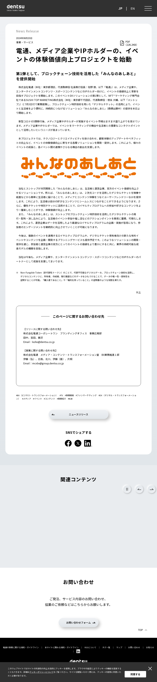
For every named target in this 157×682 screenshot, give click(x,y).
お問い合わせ (134, 647)
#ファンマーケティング (86, 395)
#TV (61, 395)
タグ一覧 (106, 647)
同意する (135, 674)
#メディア (26, 398)
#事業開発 (69, 395)
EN (133, 8)
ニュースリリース (78, 414)
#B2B (70, 398)
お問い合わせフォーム (78, 622)
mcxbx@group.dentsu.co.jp (48, 363)
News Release (27, 31)
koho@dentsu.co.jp (43, 342)
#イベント (37, 398)
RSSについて (90, 647)
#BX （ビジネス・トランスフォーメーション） (37, 395)
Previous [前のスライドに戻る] (139, 489)
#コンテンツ (49, 398)
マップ (119, 647)
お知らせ (150, 647)
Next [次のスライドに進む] (151, 489)
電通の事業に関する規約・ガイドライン (21, 647)
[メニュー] (148, 8)
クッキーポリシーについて (41, 672)
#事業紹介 (61, 398)
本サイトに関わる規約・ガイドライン (62, 647)
